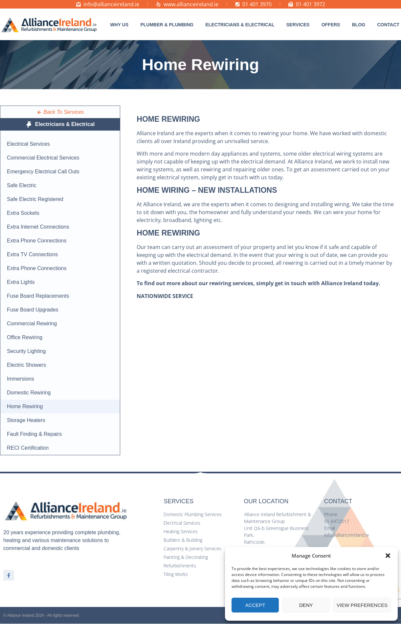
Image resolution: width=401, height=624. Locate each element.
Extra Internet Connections (38, 227)
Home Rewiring (25, 406)
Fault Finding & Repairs (34, 434)
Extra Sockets (23, 213)
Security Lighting (26, 351)
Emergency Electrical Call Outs (43, 171)
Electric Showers (26, 365)
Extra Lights (20, 282)
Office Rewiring (24, 337)
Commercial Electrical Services (43, 158)
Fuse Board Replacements (38, 296)
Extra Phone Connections (36, 240)
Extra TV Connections (32, 254)
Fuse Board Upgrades (32, 309)
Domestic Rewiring (29, 392)
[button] (388, 555)
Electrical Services (28, 144)
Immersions (20, 379)
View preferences (362, 605)
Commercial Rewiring (32, 323)
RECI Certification (28, 448)
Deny (306, 605)
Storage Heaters (26, 420)
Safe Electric (21, 185)
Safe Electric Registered (35, 199)
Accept (255, 605)
